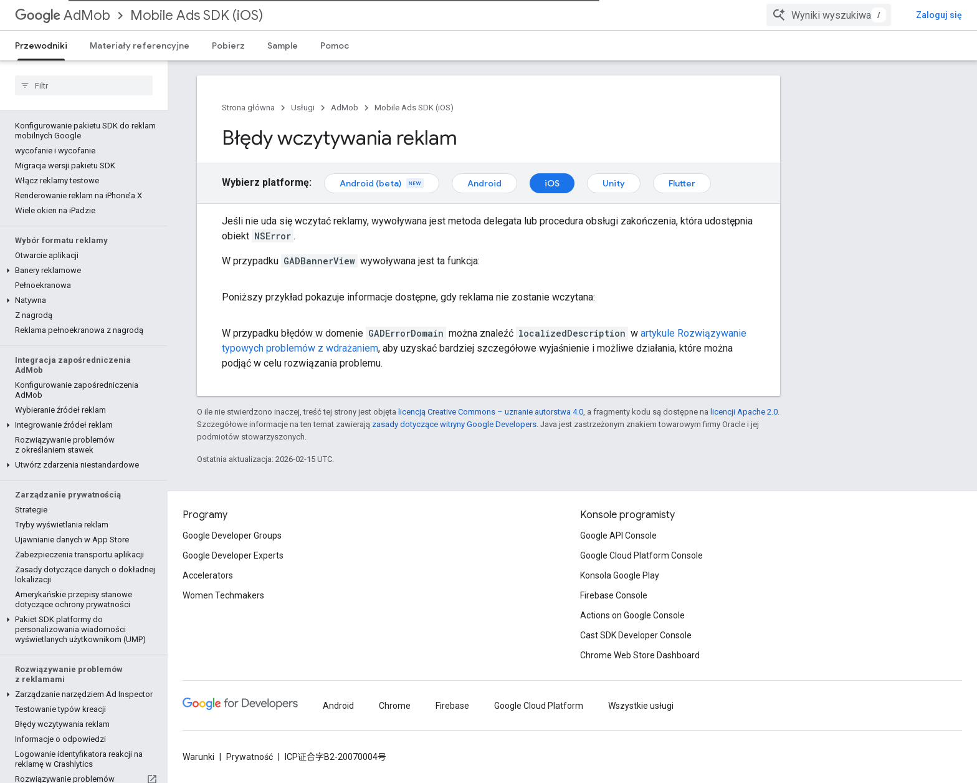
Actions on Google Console (632, 615)
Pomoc (334, 45)
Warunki (198, 757)
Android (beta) (382, 183)
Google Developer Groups (232, 535)
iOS (552, 183)
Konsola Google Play (619, 575)
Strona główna (248, 107)
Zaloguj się (939, 15)
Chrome (395, 706)
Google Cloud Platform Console (641, 555)
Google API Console (618, 535)
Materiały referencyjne (139, 45)
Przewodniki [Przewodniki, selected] (41, 45)
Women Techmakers (223, 595)
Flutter (682, 183)
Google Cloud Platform (538, 706)
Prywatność (249, 757)
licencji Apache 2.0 (744, 411)
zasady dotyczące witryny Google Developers (454, 424)
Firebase (452, 706)
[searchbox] (84, 85)
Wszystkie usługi (641, 706)
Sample (282, 45)
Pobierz (228, 45)
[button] (81, 270)
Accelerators (208, 575)
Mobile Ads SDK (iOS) (196, 15)
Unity (614, 183)
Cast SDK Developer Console (636, 635)
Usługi (303, 107)
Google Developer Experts (233, 555)
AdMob (62, 15)
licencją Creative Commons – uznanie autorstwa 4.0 (490, 411)
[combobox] (828, 15)
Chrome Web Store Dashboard (640, 655)
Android (484, 183)
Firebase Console (613, 595)
